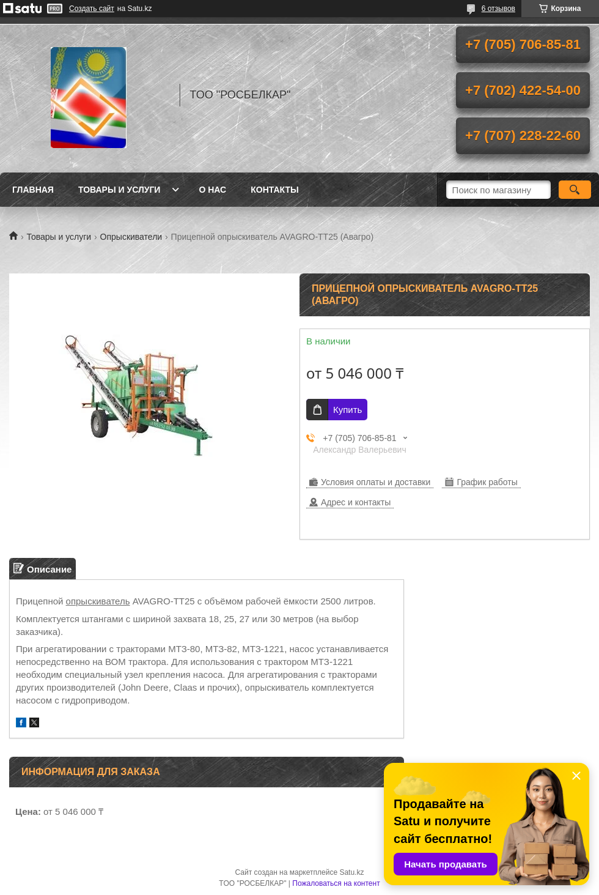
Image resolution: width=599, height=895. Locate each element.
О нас (212, 190)
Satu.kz (351, 872)
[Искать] (575, 189)
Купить (347, 409)
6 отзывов (498, 8)
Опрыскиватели (131, 237)
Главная (33, 190)
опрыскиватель (98, 601)
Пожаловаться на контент (336, 883)
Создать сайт (91, 8)
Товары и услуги (119, 190)
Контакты (274, 190)
